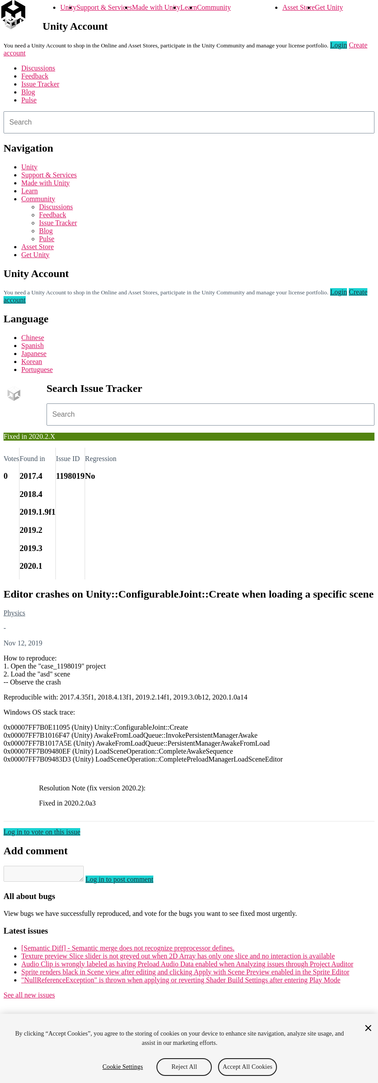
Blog (28, 92)
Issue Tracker (40, 84)
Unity (68, 7)
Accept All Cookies (247, 1066)
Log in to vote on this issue (42, 832)
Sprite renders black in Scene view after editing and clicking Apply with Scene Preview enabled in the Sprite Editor (185, 974)
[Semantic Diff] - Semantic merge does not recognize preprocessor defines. (127, 950)
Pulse (29, 100)
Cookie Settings (122, 1066)
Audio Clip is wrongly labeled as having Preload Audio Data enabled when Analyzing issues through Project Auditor (187, 966)
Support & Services (104, 7)
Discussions (38, 68)
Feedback (34, 76)
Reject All (184, 1066)
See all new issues (29, 997)
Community (213, 7)
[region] (189, 1048)
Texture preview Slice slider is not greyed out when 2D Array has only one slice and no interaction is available (178, 958)
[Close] (368, 1028)
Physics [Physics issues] (14, 613)
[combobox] (189, 122)
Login (338, 45)
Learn (188, 7)
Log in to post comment (128, 882)
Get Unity (329, 7)
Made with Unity (156, 7)
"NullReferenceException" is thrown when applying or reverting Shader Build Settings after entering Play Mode (180, 982)
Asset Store (298, 7)
